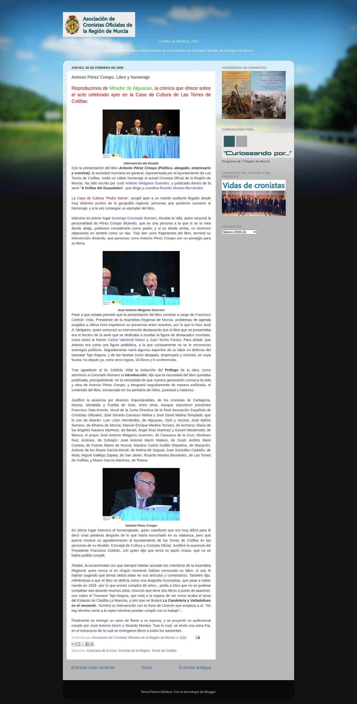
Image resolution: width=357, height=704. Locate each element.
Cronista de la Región (134, 650)
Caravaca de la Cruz (102, 650)
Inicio (146, 667)
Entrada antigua (195, 667)
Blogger (210, 692)
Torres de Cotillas (163, 650)
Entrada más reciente (93, 667)
